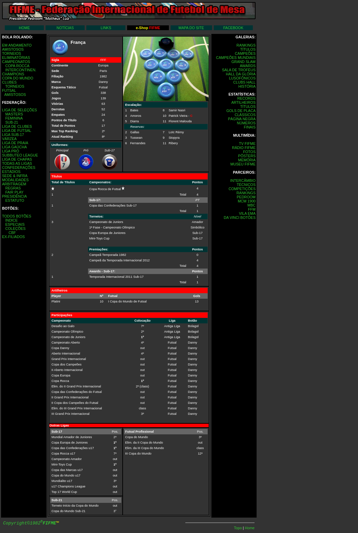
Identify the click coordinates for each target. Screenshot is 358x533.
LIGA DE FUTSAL (16, 130)
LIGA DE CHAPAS (17, 159)
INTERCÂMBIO (243, 180)
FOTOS (249, 152)
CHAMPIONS (13, 74)
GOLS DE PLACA (241, 111)
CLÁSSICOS (245, 115)
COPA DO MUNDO (17, 78)
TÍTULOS (248, 49)
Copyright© (29, 523)
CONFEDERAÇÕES (18, 167)
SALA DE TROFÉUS (239, 70)
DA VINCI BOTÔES (240, 217)
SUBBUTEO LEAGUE (20, 155)
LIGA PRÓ (10, 151)
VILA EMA (247, 213)
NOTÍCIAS (65, 28)
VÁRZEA (9, 139)
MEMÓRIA (247, 160)
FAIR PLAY (14, 192)
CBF (12, 233)
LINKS (106, 28)
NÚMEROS (246, 123)
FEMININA (14, 118)
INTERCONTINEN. (20, 70)
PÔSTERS (247, 156)
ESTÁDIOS (11, 172)
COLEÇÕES (15, 228)
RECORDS (246, 98)
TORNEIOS (11, 53)
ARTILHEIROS (243, 102)
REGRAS (13, 188)
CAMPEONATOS (16, 62)
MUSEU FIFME (243, 164)
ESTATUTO (14, 200)
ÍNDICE (11, 220)
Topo (238, 528)
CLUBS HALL (244, 82)
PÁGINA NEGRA (242, 119)
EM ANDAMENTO (17, 45)
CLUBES (9, 82)
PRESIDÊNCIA (14, 196)
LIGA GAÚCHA (14, 147)
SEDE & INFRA (14, 176)
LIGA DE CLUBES (17, 126)
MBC (251, 205)
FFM (252, 209)
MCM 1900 (247, 201)
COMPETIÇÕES (242, 189)
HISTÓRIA (247, 86)
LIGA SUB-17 (13, 135)
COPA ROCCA (17, 66)
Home (250, 528)
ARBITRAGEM (14, 184)
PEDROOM (246, 197)
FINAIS (250, 127)
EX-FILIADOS (13, 237)
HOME (24, 28)
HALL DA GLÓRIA (241, 74)
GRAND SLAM (244, 62)
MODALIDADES (15, 180)
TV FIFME (247, 143)
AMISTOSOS (13, 49)
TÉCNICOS (246, 185)
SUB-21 (11, 122)
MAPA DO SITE (191, 28)
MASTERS (14, 114)
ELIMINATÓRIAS (16, 57)
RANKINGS (246, 45)
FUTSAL (9, 90)
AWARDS (248, 66)
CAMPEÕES (245, 53)
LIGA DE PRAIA (15, 143)
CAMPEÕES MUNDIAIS (236, 57)
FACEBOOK (233, 28)
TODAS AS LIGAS (17, 163)
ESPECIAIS (14, 224)
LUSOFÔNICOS (242, 78)
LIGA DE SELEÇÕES (19, 110)
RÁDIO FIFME (244, 148)
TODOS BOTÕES (16, 216)
